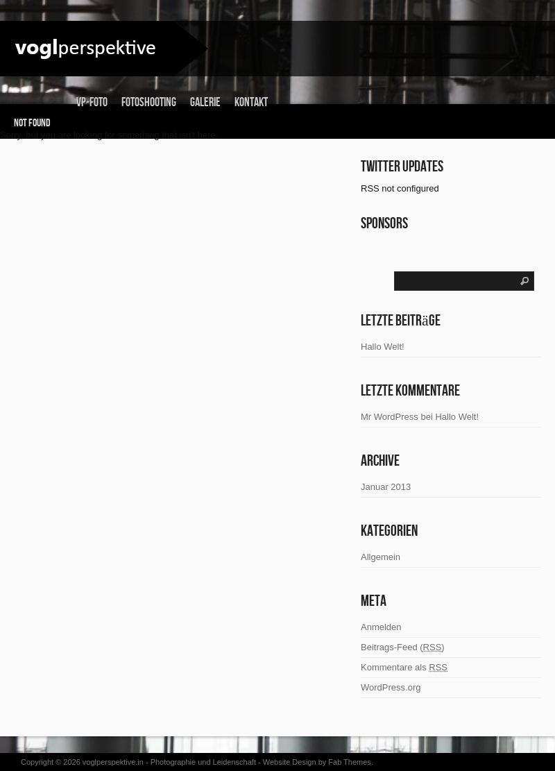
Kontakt (251, 102)
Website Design (289, 762)
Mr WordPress (389, 417)
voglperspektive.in (113, 762)
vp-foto (92, 102)
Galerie (205, 102)
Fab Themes (349, 762)
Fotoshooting (148, 102)
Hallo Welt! (457, 417)
